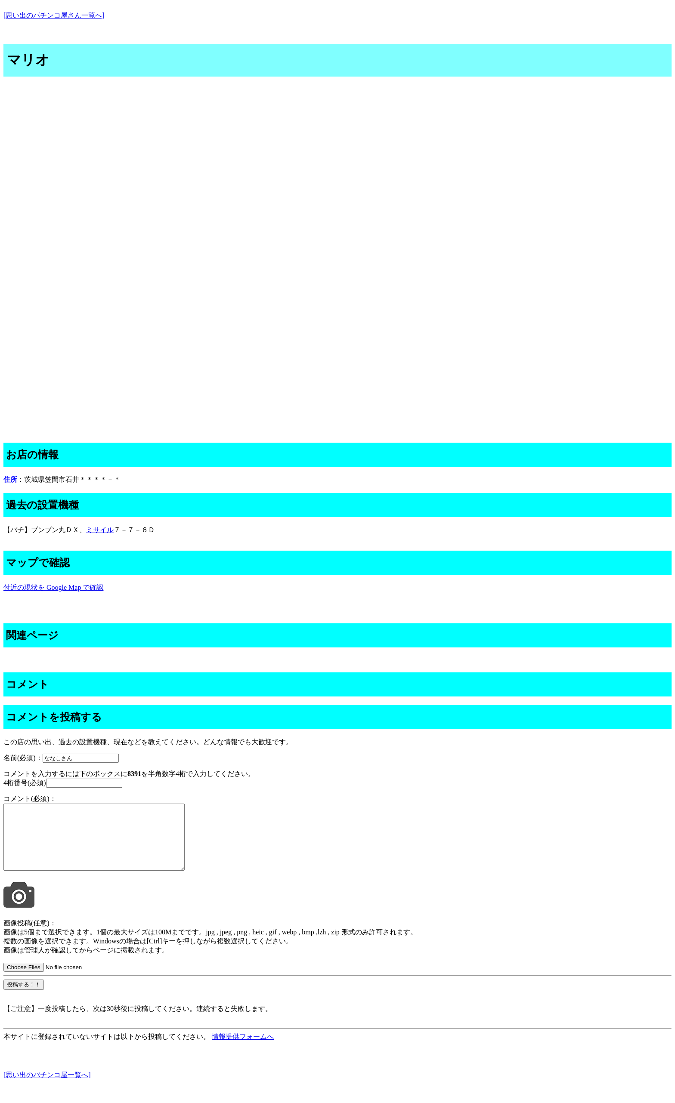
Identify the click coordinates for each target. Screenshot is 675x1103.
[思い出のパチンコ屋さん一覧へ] (54, 15)
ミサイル (100, 529)
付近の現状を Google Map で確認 (53, 587)
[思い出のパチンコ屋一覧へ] (47, 1087)
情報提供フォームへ (243, 1049)
